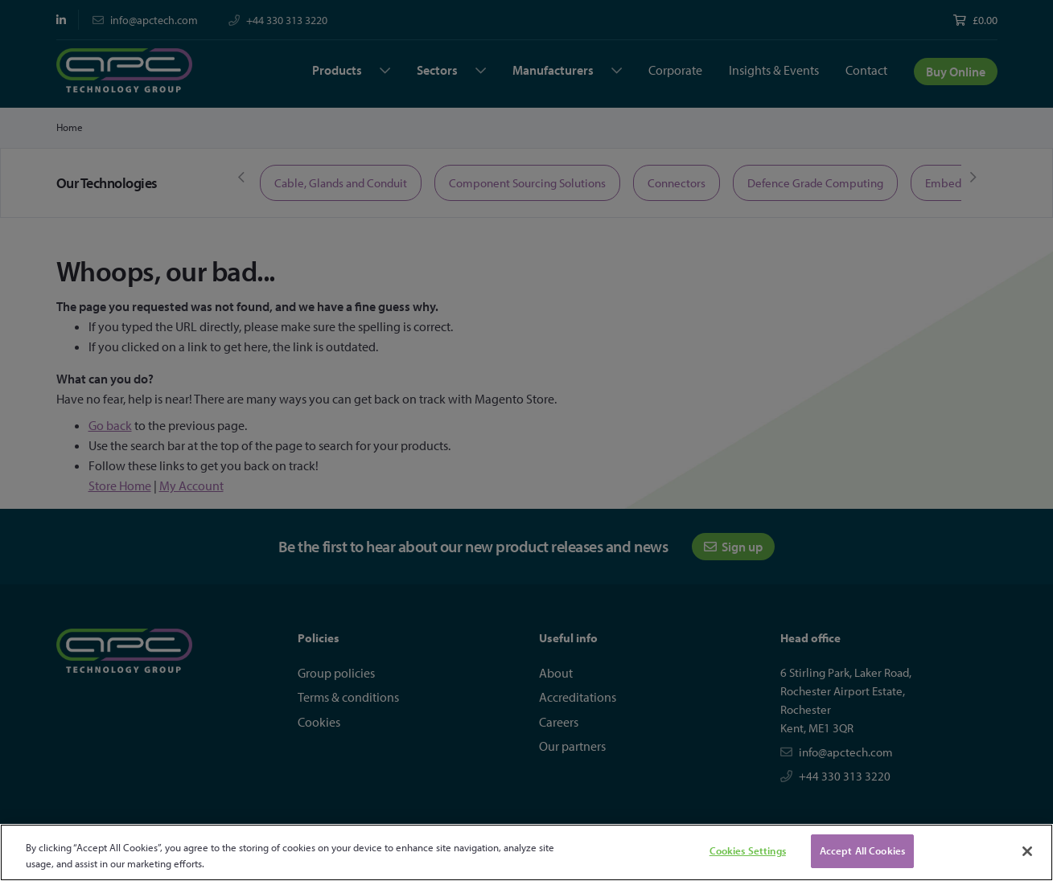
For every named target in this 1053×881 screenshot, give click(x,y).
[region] (526, 852)
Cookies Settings (748, 850)
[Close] (1027, 851)
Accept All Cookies (862, 850)
